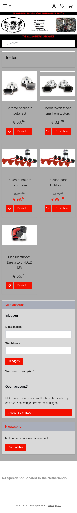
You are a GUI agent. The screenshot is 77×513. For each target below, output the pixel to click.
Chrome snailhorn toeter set (19, 110)
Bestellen (23, 131)
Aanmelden (15, 447)
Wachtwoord (13, 343)
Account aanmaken (21, 412)
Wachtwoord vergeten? (20, 371)
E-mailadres (13, 326)
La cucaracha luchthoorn (58, 182)
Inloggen (14, 361)
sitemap (52, 505)
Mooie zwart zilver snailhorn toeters (58, 110)
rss (59, 505)
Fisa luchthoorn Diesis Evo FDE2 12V (19, 262)
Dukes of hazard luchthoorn (19, 182)
